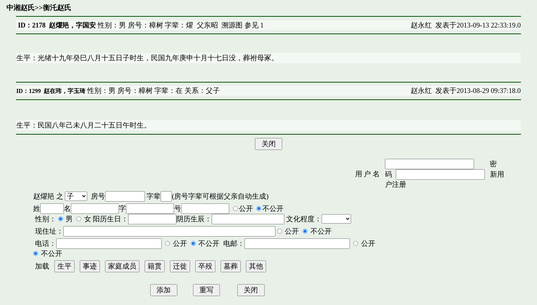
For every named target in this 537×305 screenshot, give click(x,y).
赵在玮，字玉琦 (64, 91)
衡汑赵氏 (57, 8)
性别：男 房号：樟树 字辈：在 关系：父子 (152, 90)
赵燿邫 (43, 196)
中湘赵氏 (20, 8)
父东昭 (207, 25)
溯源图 (232, 25)
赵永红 (421, 25)
